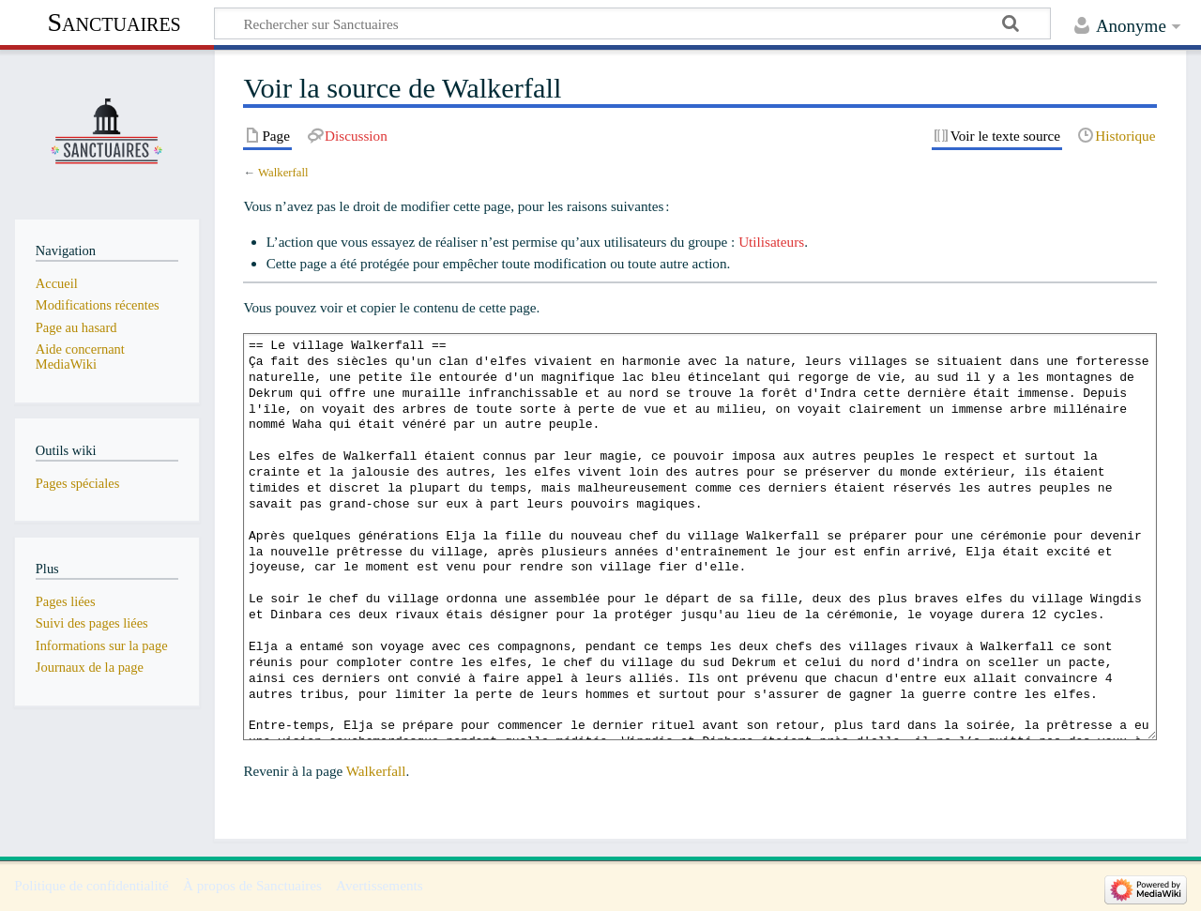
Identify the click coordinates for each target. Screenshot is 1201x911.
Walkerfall (283, 172)
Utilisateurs (771, 242)
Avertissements (379, 885)
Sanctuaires (113, 22)
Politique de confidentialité (91, 885)
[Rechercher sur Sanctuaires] (632, 23)
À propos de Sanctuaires (252, 885)
